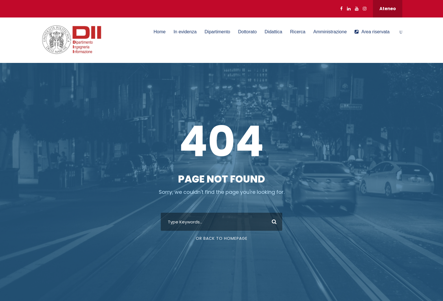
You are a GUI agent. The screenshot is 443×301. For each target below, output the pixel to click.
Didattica (273, 31)
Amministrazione (330, 31)
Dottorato (247, 31)
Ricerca (297, 31)
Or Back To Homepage (221, 238)
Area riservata (372, 31)
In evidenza (185, 31)
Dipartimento (217, 31)
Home (159, 31)
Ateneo (387, 9)
